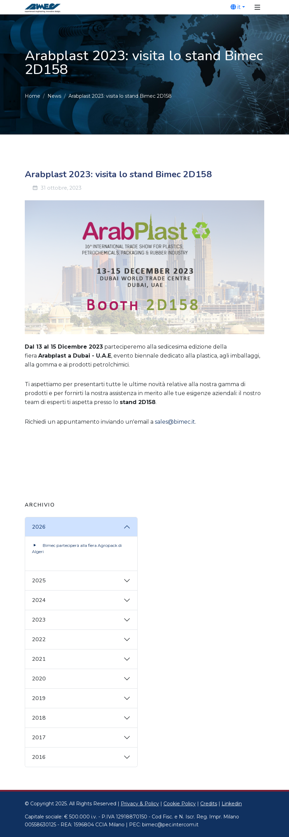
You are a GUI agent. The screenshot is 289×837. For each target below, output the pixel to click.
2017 (39, 737)
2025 (39, 580)
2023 (39, 620)
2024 (39, 600)
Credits (208, 804)
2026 (39, 527)
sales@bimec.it (175, 421)
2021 (39, 659)
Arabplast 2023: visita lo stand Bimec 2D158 (120, 96)
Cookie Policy (179, 804)
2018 (39, 718)
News (54, 96)
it (236, 7)
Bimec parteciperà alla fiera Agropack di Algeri (77, 548)
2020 (39, 678)
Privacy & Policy (140, 804)
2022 (39, 639)
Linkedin (232, 804)
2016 (39, 757)
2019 (39, 698)
